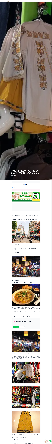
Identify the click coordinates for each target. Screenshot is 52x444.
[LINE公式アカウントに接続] (48, 441)
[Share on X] (26, 184)
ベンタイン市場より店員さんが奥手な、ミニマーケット (20, 207)
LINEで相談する (16, 327)
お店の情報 (15, 209)
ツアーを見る (22, 327)
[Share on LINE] (28, 184)
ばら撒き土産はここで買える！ (17, 208)
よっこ (14, 187)
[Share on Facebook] (25, 184)
